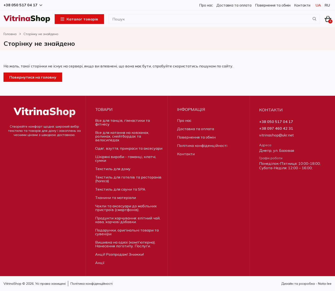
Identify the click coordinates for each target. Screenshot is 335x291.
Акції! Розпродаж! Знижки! (119, 254)
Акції (99, 263)
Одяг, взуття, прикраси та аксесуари (128, 148)
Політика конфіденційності (202, 145)
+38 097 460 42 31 (276, 128)
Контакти (302, 5)
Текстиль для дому (113, 169)
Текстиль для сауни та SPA (120, 189)
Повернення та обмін (273, 5)
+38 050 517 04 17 (276, 121)
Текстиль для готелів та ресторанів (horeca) (128, 179)
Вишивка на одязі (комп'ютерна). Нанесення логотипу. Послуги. (125, 244)
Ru (327, 5)
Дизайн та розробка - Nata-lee (306, 283)
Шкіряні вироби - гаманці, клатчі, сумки (125, 158)
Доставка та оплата (233, 5)
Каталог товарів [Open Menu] (79, 19)
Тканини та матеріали (115, 197)
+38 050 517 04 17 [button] (22, 5)
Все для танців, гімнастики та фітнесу (122, 122)
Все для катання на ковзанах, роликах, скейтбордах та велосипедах (122, 136)
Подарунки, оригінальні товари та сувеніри (127, 232)
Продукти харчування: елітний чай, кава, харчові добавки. (127, 220)
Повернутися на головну (32, 77)
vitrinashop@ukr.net (276, 135)
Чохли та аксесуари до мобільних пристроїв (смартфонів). (126, 208)
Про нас (206, 5)
